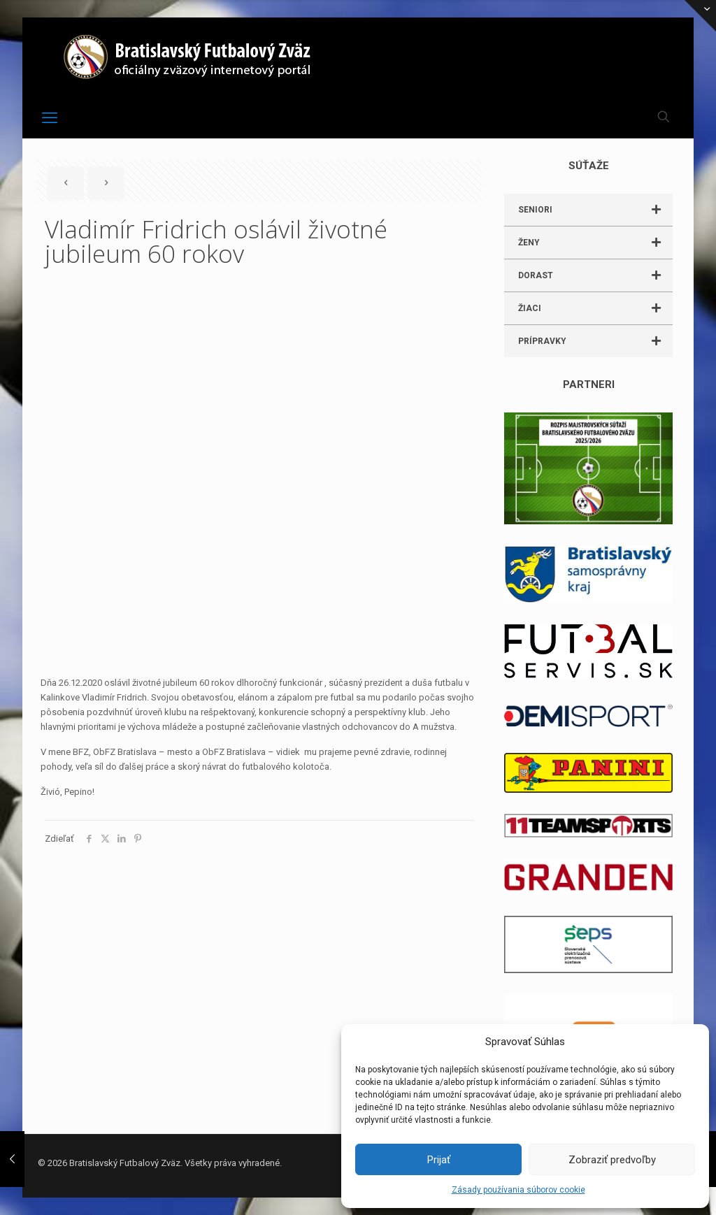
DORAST (595, 275)
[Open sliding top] (700, 15)
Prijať (438, 1159)
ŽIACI (595, 308)
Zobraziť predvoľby (612, 1159)
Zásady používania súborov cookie (518, 1190)
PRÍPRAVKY (595, 341)
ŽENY (595, 243)
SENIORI (595, 210)
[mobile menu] (50, 118)
